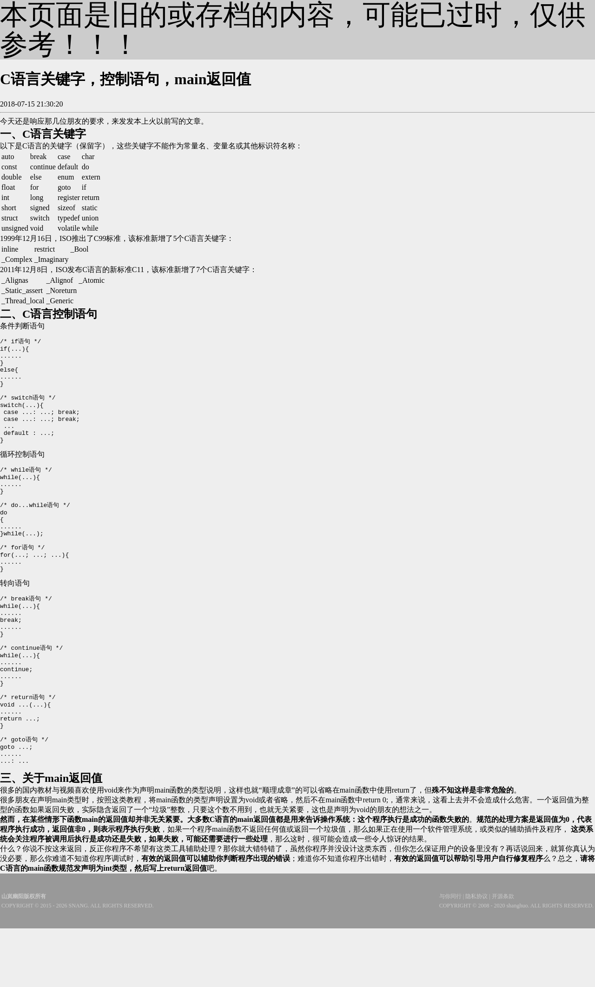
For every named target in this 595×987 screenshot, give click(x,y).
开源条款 (503, 955)
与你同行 (450, 955)
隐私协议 (476, 955)
